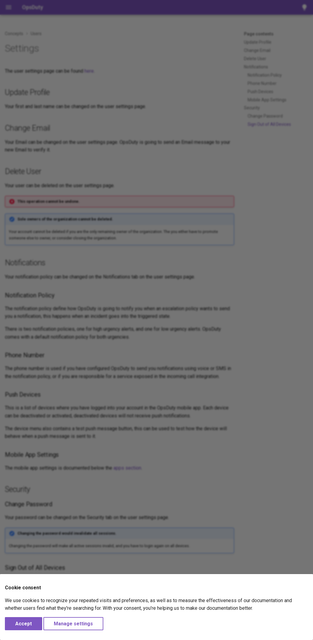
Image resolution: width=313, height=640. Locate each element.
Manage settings (73, 624)
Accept (23, 624)
